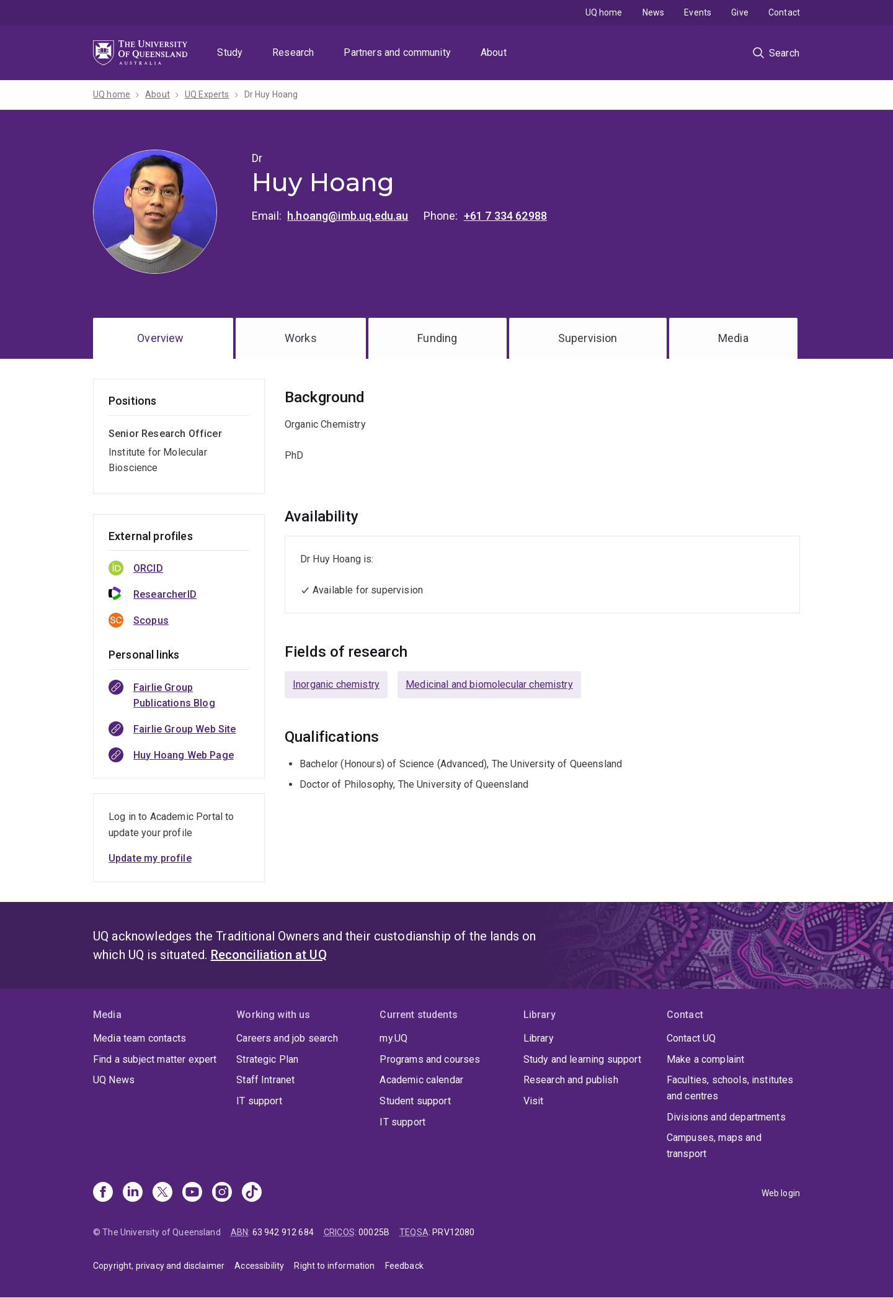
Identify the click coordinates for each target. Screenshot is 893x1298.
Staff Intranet (265, 1080)
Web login (781, 1193)
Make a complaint (706, 1059)
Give (740, 12)
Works (301, 338)
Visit (533, 1101)
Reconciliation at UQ (269, 954)
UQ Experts (207, 94)
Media (733, 338)
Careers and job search (287, 1038)
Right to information (334, 1266)
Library (538, 1038)
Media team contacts (139, 1038)
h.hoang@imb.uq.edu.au (347, 215)
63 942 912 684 (283, 1232)
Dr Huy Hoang (271, 94)
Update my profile (150, 858)
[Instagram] (222, 1193)
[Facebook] (103, 1193)
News (653, 12)
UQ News (114, 1080)
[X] (162, 1193)
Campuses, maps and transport (714, 1146)
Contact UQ (691, 1038)
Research (293, 52)
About (494, 52)
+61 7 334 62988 (505, 215)
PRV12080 (453, 1232)
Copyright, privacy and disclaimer (158, 1266)
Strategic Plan (267, 1059)
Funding (437, 338)
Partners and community (397, 52)
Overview (160, 338)
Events (697, 12)
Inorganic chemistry (336, 684)
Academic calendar (421, 1080)
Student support (415, 1101)
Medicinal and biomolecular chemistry (489, 684)
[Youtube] (192, 1193)
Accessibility (259, 1266)
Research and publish (570, 1080)
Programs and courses (430, 1059)
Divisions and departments (726, 1117)
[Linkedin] (133, 1193)
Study (229, 52)
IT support (259, 1101)
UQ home (604, 12)
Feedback (404, 1266)
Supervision (588, 338)
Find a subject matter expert (154, 1059)
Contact (784, 12)
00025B (373, 1232)
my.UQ (393, 1038)
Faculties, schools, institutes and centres (730, 1088)
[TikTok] (252, 1193)
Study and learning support (582, 1059)
